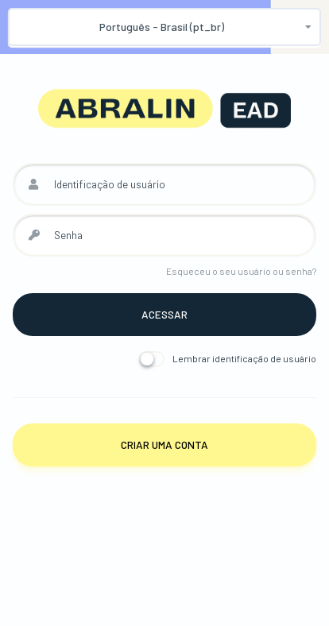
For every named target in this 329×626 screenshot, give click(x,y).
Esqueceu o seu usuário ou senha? (241, 270)
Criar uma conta (164, 444)
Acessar (164, 314)
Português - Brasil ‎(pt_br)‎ (161, 26)
